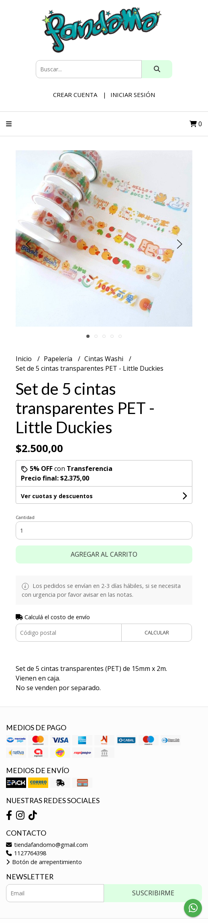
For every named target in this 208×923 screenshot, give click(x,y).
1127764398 (26, 853)
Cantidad (25, 517)
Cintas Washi (104, 358)
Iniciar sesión (132, 95)
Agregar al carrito (104, 554)
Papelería (59, 358)
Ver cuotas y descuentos (57, 496)
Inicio (24, 358)
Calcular (157, 632)
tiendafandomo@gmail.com (47, 844)
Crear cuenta (75, 95)
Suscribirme (153, 893)
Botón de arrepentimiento (44, 862)
